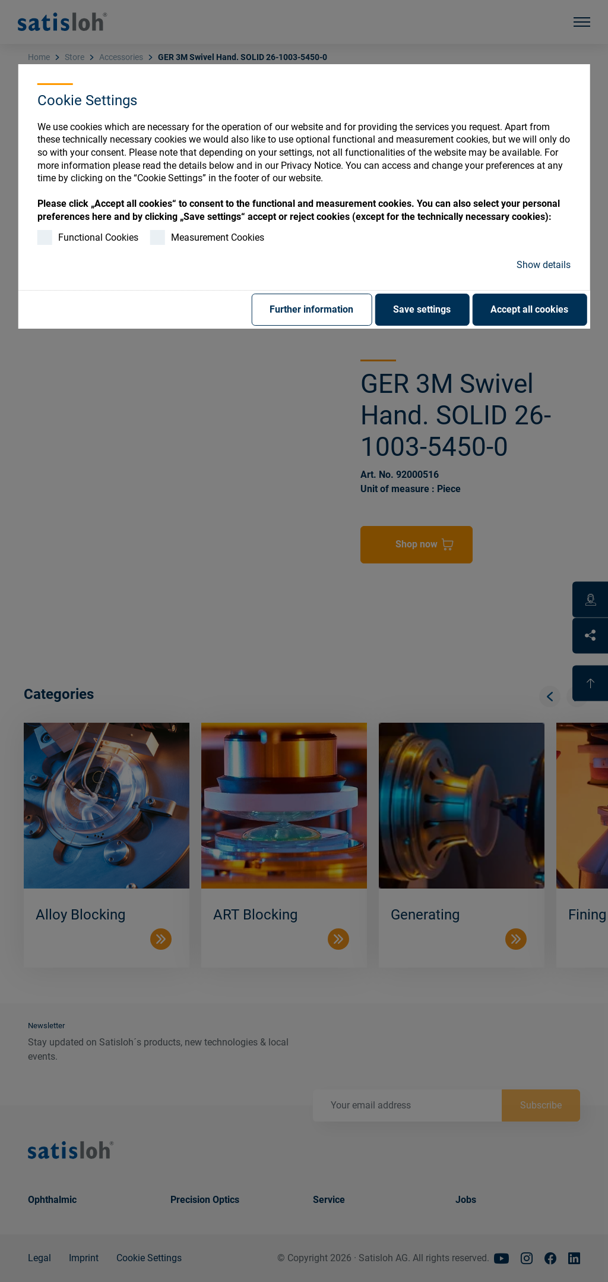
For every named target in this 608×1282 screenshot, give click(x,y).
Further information (311, 309)
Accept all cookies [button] (529, 309)
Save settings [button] (422, 309)
